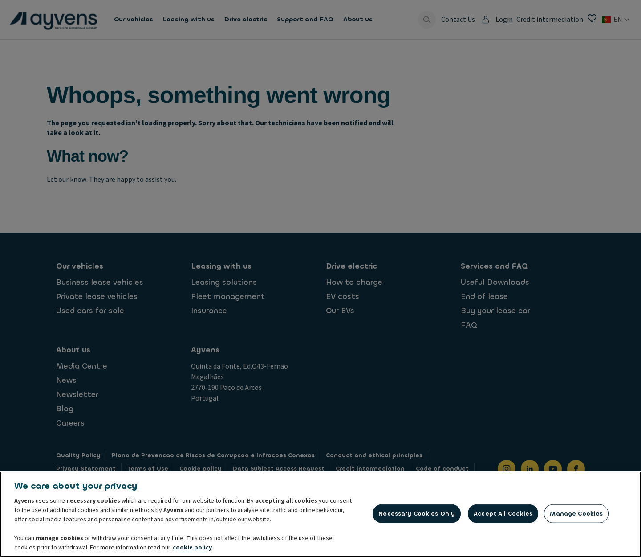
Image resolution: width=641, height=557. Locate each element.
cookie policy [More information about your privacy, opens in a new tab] (192, 549)
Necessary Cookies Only (416, 516)
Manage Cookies (576, 516)
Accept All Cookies (503, 516)
